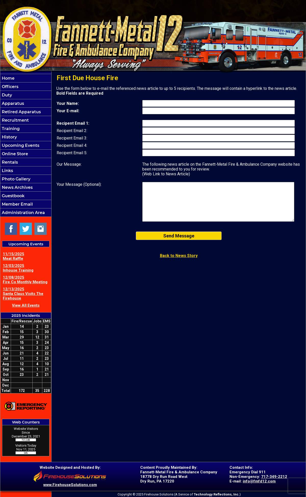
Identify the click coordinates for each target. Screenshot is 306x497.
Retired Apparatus (21, 111)
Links (7, 170)
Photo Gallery (15, 179)
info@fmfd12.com (259, 481)
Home (8, 78)
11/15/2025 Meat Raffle (13, 256)
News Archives (17, 187)
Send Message (178, 235)
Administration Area (23, 212)
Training (10, 128)
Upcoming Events (20, 145)
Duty (6, 95)
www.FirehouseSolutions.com (70, 484)
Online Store (14, 153)
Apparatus (12, 103)
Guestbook (12, 195)
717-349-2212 (274, 476)
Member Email (17, 204)
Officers (9, 86)
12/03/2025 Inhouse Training (18, 268)
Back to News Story (179, 255)
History (9, 137)
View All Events (26, 305)
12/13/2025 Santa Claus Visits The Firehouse (23, 294)
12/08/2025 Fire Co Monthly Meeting (25, 279)
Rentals (9, 162)
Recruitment (15, 120)
